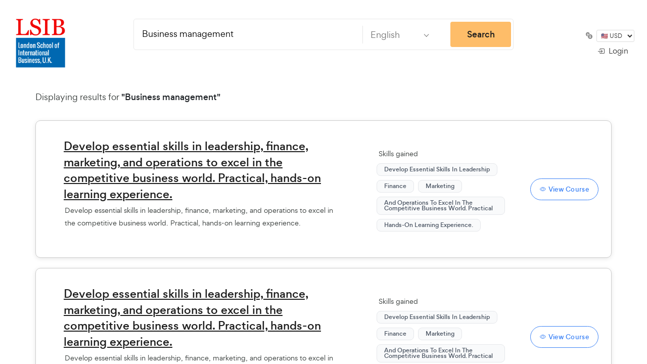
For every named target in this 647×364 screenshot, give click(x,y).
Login (612, 51)
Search (481, 34)
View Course (564, 189)
